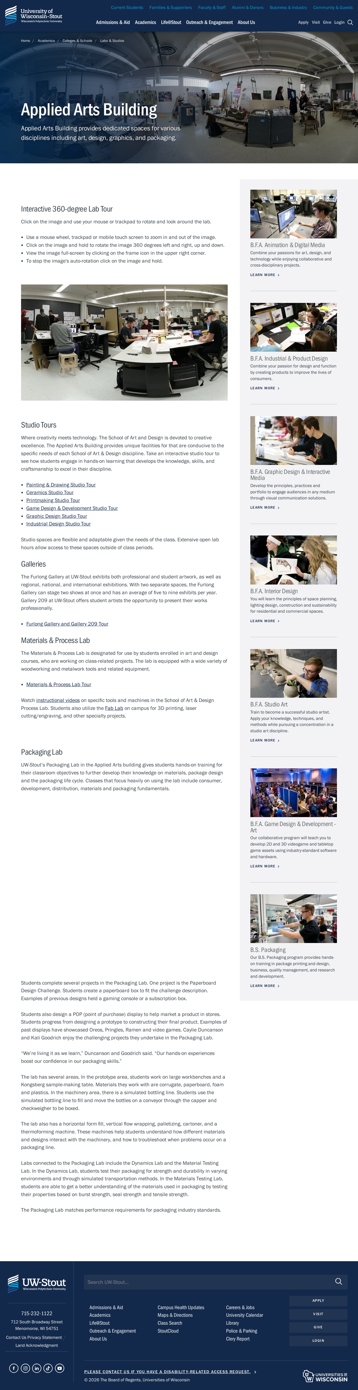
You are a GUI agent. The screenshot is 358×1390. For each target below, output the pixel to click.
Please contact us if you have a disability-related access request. (167, 1371)
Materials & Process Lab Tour (58, 684)
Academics (46, 41)
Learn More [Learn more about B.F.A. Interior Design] (263, 621)
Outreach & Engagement (113, 1331)
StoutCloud (168, 1331)
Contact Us (16, 1337)
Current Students (127, 7)
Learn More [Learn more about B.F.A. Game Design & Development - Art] (263, 866)
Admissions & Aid (106, 1307)
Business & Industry (288, 7)
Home (25, 41)
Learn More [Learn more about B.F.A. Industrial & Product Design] (263, 388)
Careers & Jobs (240, 1307)
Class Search (170, 1323)
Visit (316, 22)
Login (339, 22)
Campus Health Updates (181, 1307)
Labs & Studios (112, 41)
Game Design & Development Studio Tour (72, 508)
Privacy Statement (45, 1337)
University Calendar (244, 1315)
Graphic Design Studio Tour (56, 516)
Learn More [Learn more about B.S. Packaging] (263, 986)
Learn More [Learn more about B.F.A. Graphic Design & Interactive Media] (263, 507)
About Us (246, 22)
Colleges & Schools (77, 41)
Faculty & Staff (212, 7)
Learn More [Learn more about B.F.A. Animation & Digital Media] (263, 275)
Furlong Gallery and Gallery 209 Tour (67, 624)
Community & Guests (333, 7)
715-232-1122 (36, 1313)
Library (232, 1323)
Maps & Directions (175, 1315)
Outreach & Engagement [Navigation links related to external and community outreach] (209, 22)
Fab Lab (114, 708)
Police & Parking (241, 1331)
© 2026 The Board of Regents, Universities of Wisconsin (137, 1380)
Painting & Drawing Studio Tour (61, 485)
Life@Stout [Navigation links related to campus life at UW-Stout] (171, 22)
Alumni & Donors (247, 7)
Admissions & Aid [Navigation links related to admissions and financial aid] (113, 22)
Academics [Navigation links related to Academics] (145, 22)
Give (327, 22)
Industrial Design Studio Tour (58, 524)
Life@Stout (100, 1323)
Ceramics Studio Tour (50, 492)
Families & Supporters (171, 7)
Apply (303, 22)
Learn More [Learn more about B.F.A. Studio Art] (263, 740)
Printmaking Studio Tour (53, 500)
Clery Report (238, 1339)
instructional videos (58, 700)
